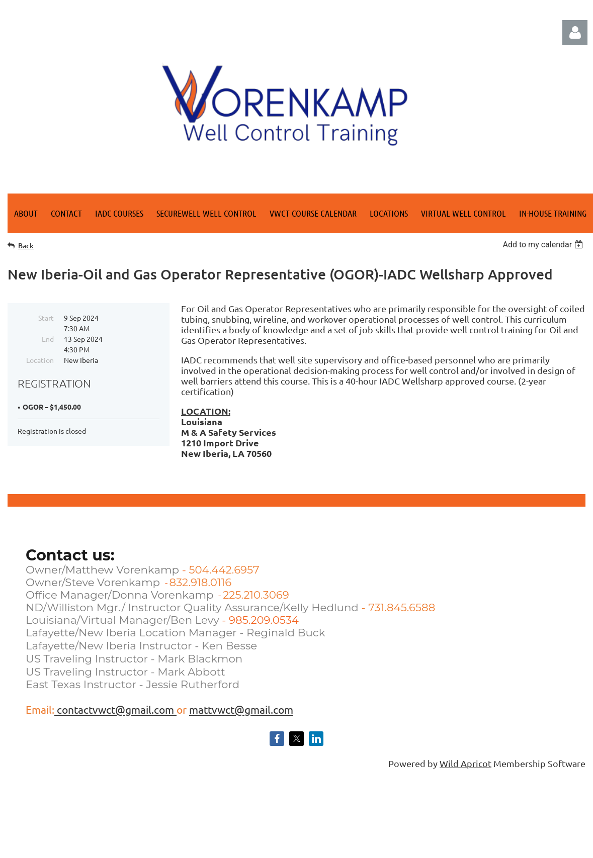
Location (40, 359)
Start (46, 317)
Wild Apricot (465, 763)
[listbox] (543, 244)
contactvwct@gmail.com (115, 709)
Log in (574, 32)
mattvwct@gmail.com (241, 709)
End (48, 338)
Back (26, 245)
